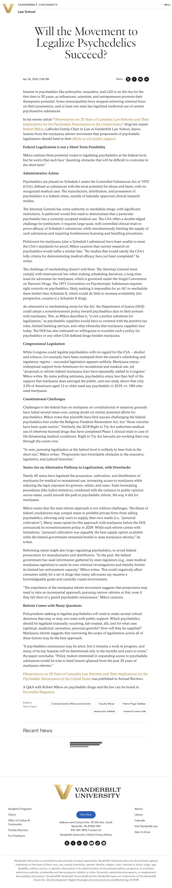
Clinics (12, 815)
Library (139, 815)
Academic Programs (20, 809)
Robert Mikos (33, 129)
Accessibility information (30, 876)
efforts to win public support (93, 139)
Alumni (139, 809)
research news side (134, 711)
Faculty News (107, 704)
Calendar (140, 820)
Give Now (86, 815)
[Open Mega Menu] (165, 5)
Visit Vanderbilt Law (146, 826)
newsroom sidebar (104, 711)
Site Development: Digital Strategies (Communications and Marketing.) (87, 880)
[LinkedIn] (146, 79)
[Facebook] (134, 79)
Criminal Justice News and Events (71, 704)
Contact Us (94, 830)
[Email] (140, 79)
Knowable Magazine (38, 692)
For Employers (16, 836)
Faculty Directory (18, 830)
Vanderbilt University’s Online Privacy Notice (86, 835)
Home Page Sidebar (134, 704)
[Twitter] (128, 79)
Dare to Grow (142, 832)
